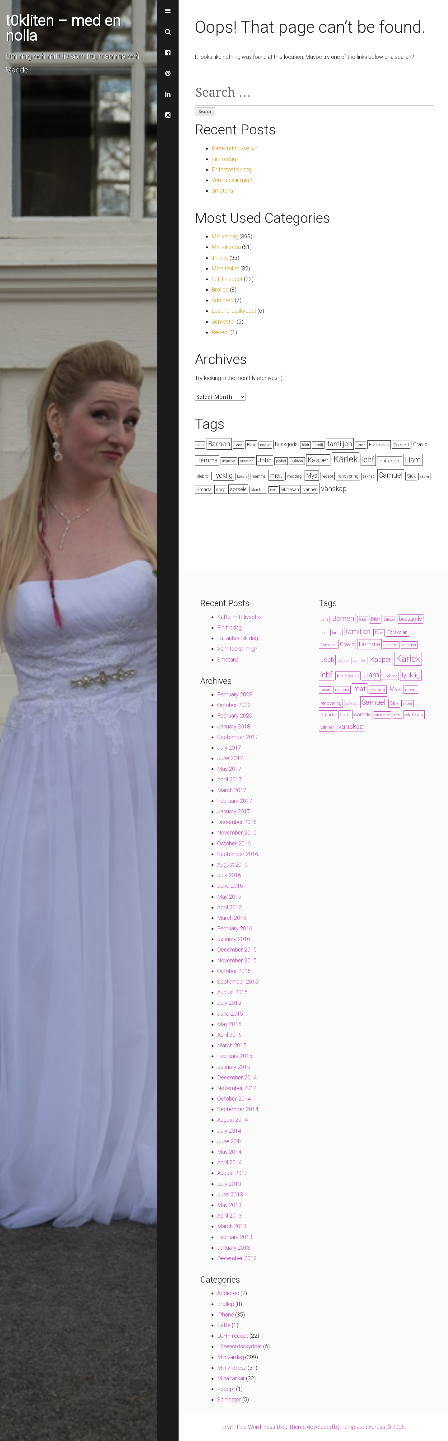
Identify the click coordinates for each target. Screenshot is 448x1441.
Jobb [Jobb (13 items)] (265, 460)
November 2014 (237, 1088)
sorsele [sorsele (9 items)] (238, 489)
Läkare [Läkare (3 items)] (242, 477)
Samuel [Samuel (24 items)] (391, 475)
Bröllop (220, 289)
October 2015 (234, 971)
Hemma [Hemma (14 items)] (207, 460)
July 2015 (229, 1002)
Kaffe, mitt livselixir (235, 148)
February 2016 (234, 928)
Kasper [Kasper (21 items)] (318, 460)
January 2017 (233, 811)
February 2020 (234, 715)
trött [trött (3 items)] (273, 490)
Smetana (222, 190)
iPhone (220, 258)
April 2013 (229, 1215)
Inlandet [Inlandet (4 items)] (229, 461)
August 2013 (232, 1173)
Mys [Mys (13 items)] (311, 475)
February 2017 (234, 801)
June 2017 (230, 758)
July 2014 (229, 1130)
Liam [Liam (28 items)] (413, 460)
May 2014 (229, 1152)
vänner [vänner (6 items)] (310, 489)
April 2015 (229, 1035)
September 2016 (237, 854)
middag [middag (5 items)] (294, 476)
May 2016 (229, 896)
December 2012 (237, 1258)
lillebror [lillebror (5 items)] (203, 476)
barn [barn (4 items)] (200, 445)
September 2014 (237, 1109)
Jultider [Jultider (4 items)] (297, 461)
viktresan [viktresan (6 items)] (290, 489)
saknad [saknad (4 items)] (369, 476)
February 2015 (234, 1056)
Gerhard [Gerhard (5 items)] (401, 444)
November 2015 (237, 960)
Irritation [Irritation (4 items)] (247, 461)
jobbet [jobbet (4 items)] (281, 461)
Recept (220, 332)
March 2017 (231, 790)
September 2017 (237, 737)
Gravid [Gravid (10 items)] (420, 444)
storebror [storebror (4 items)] (258, 490)
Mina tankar (225, 268)
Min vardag (225, 236)
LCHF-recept (227, 279)
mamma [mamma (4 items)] (259, 476)
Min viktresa (226, 247)
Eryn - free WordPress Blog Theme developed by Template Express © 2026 (313, 1427)
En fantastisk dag (232, 169)
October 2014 (234, 1098)
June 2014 (230, 1141)
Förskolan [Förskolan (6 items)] (379, 444)
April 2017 (229, 779)
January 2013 (233, 1247)
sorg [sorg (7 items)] (221, 489)
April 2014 (229, 1162)
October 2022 (234, 705)
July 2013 (229, 1184)
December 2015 (237, 949)
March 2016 (231, 918)
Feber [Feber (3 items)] (361, 445)
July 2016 (229, 875)
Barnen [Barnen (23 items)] (219, 444)
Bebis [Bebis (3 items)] (239, 445)
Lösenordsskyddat (234, 310)
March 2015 (231, 1045)
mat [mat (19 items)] (276, 475)
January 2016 (233, 939)
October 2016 (234, 843)
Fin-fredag (224, 159)
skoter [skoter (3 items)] (424, 477)
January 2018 (233, 726)
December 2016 (237, 822)
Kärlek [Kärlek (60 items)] (345, 459)
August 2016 (232, 864)
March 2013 (231, 1226)
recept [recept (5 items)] (327, 476)
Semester (224, 321)
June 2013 (230, 1194)
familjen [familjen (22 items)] (339, 444)
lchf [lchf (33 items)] (368, 459)
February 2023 (234, 694)
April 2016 (229, 907)
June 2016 (230, 885)
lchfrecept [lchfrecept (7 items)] (390, 461)
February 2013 (234, 1237)
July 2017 (229, 747)
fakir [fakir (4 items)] (305, 445)
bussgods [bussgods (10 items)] (286, 444)
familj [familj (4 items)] (318, 445)
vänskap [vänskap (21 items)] (334, 488)
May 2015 (229, 1024)
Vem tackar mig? (232, 180)
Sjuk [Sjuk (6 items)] (411, 476)
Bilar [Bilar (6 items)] (251, 444)
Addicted (223, 300)
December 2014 (237, 1077)
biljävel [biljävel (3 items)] (265, 445)
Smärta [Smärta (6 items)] (204, 489)
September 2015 (237, 981)
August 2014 (232, 1119)
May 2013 (229, 1205)
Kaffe (224, 1325)
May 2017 (229, 768)
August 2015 (232, 992)
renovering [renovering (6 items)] (348, 476)
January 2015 (233, 1067)
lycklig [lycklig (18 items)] (223, 475)
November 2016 (237, 832)
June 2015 (230, 1013)
